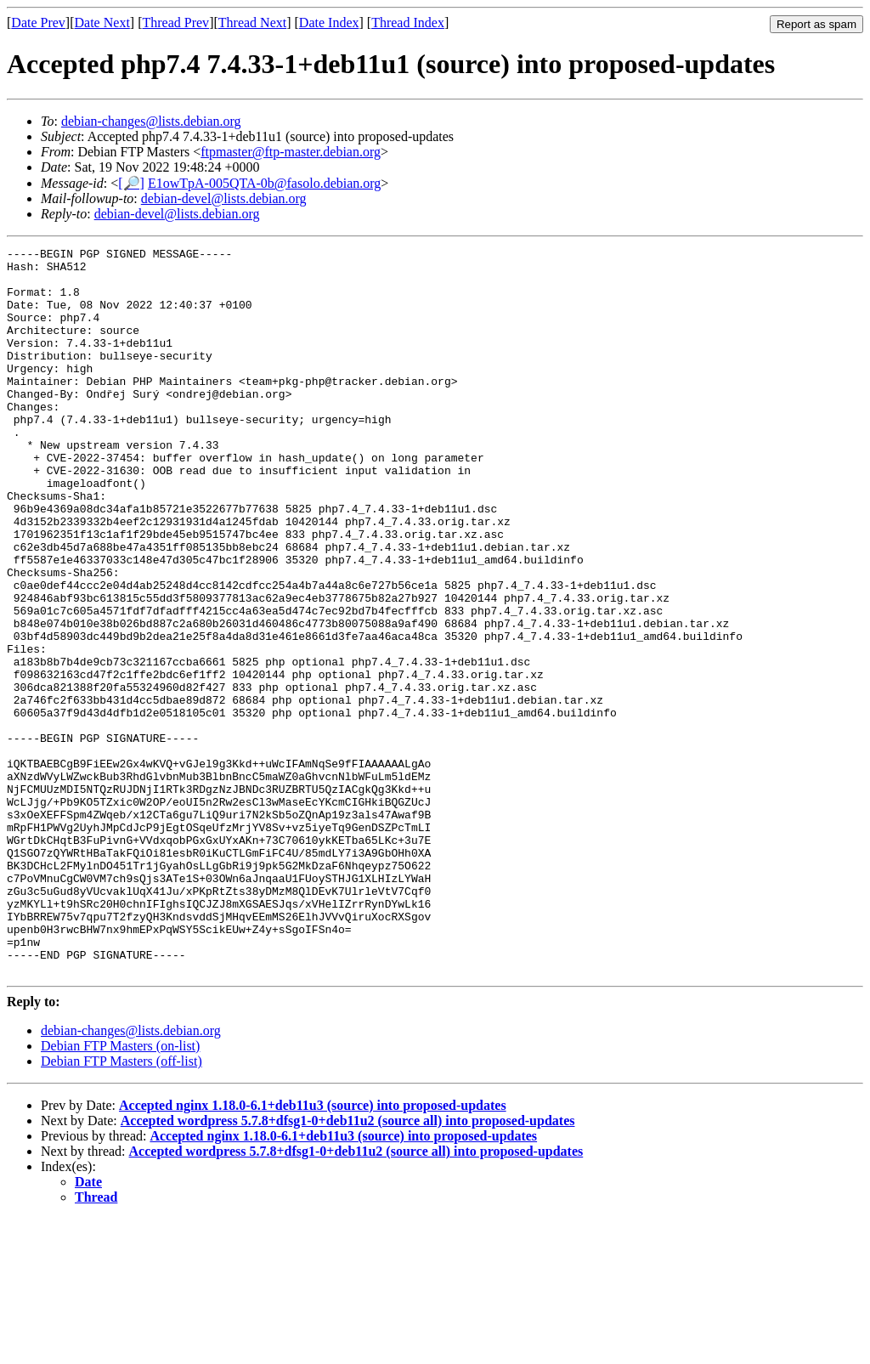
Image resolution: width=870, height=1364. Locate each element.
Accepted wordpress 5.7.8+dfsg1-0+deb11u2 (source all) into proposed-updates (348, 1266)
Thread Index (407, 22)
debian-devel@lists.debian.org (224, 198)
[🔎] (131, 183)
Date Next (102, 22)
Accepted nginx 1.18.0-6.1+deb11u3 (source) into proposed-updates (312, 1250)
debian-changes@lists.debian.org (151, 121)
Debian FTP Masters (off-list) (121, 1206)
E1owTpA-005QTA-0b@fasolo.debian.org (264, 183)
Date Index (329, 22)
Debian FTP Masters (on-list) (120, 1191)
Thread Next (252, 22)
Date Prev (38, 22)
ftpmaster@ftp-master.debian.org (291, 151)
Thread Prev (175, 22)
